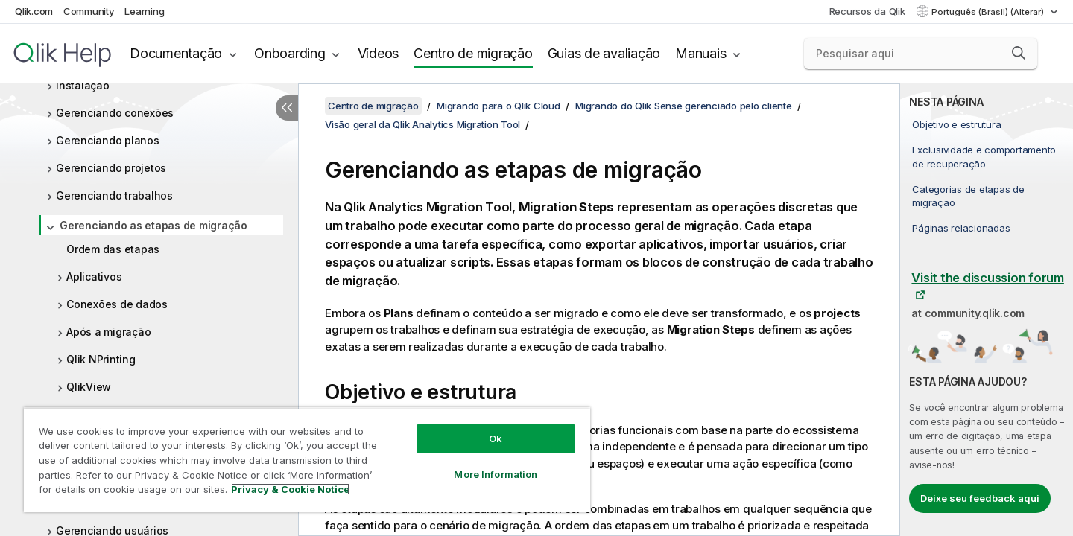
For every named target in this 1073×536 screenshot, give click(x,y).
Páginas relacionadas (961, 228)
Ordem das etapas (112, 249)
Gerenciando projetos (111, 168)
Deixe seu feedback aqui (979, 498)
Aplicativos (93, 276)
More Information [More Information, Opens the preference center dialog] (495, 474)
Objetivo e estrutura (956, 124)
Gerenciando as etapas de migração (153, 225)
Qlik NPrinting (101, 359)
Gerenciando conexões (115, 112)
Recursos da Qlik (867, 11)
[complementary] (986, 309)
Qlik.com (34, 11)
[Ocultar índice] (287, 108)
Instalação (83, 85)
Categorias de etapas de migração (968, 195)
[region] (307, 459)
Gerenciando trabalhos (114, 195)
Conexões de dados (117, 304)
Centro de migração (473, 53)
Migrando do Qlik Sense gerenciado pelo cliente (683, 106)
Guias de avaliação (604, 53)
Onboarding (290, 53)
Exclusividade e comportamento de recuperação (984, 156)
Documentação (176, 53)
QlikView (88, 386)
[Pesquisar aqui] (920, 53)
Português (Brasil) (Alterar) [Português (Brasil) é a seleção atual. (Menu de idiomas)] (988, 12)
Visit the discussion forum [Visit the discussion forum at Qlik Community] (987, 277)
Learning (144, 11)
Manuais (700, 53)
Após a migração (108, 331)
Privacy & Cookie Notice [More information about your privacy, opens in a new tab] (290, 489)
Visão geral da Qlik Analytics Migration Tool (422, 124)
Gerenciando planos (107, 140)
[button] (1018, 52)
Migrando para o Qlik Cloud (498, 106)
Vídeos (378, 53)
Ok (495, 438)
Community (89, 11)
